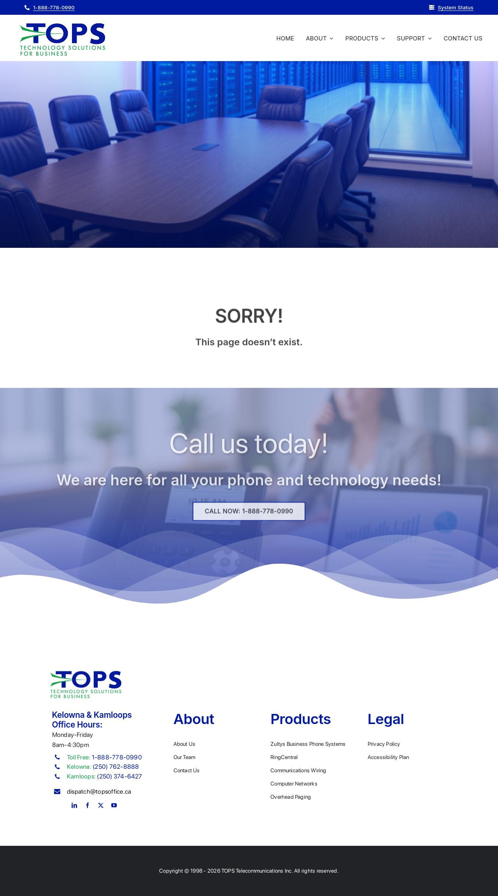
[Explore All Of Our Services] (249, 514)
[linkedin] (74, 805)
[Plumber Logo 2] (62, 23)
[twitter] (100, 805)
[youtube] (114, 805)
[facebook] (87, 805)
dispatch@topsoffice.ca (99, 791)
